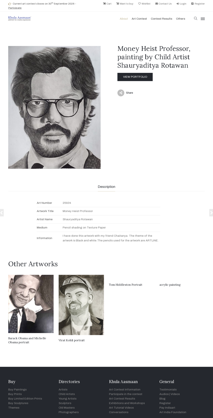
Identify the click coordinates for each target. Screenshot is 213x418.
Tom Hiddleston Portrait (125, 285)
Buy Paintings (17, 389)
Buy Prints (15, 394)
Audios (164, 394)
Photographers (69, 412)
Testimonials (168, 389)
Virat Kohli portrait (72, 340)
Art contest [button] (139, 18)
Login (181, 3)
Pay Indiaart (167, 407)
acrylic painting (170, 285)
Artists (63, 389)
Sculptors (65, 403)
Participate (15, 8)
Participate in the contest (125, 394)
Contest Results (161, 18)
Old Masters (67, 407)
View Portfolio (135, 76)
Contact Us (163, 3)
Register (198, 3)
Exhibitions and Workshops (127, 403)
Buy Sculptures (18, 403)
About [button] (124, 18)
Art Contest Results (122, 398)
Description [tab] (106, 187)
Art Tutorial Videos (121, 407)
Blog (162, 398)
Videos (175, 394)
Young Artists (67, 398)
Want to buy (124, 3)
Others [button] (180, 18)
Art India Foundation (172, 412)
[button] (195, 18)
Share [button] (125, 92)
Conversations (118, 412)
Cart (107, 3)
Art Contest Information (124, 389)
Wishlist (144, 3)
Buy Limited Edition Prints (25, 398)
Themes (13, 407)
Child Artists (67, 394)
